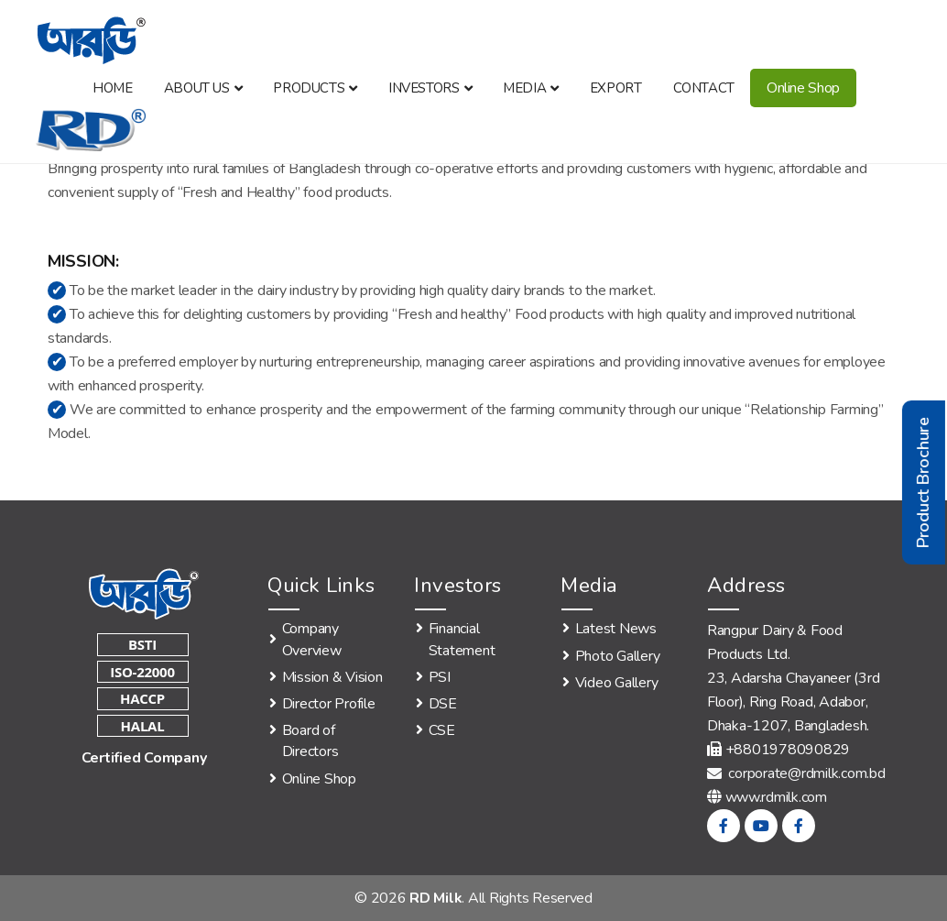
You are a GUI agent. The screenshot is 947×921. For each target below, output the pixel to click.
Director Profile (329, 704)
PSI (440, 677)
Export (616, 88)
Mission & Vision (332, 677)
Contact (704, 88)
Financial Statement (462, 639)
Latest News (616, 629)
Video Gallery (617, 683)
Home (112, 88)
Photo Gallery (617, 656)
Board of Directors (310, 741)
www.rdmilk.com (776, 797)
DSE (443, 704)
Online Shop (803, 88)
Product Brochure (923, 482)
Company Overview (312, 639)
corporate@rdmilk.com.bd (796, 773)
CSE (442, 730)
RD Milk (435, 898)
